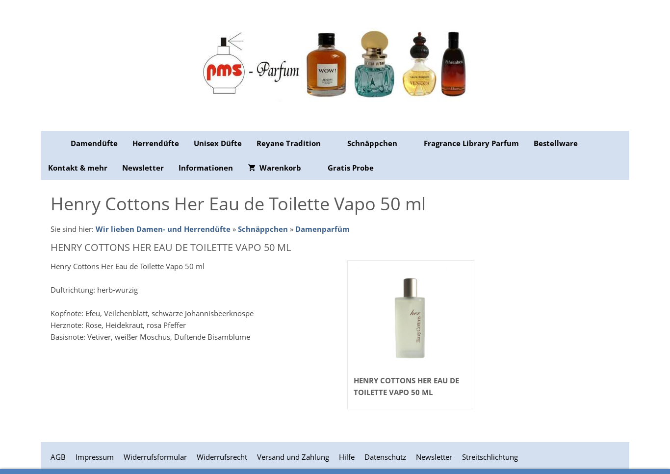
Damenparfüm (322, 229)
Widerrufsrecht (222, 457)
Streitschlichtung (490, 457)
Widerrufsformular (155, 457)
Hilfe (347, 457)
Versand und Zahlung (293, 457)
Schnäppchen (263, 229)
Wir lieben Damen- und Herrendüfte (163, 229)
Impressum (95, 457)
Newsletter (434, 457)
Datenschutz (385, 457)
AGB (58, 457)
